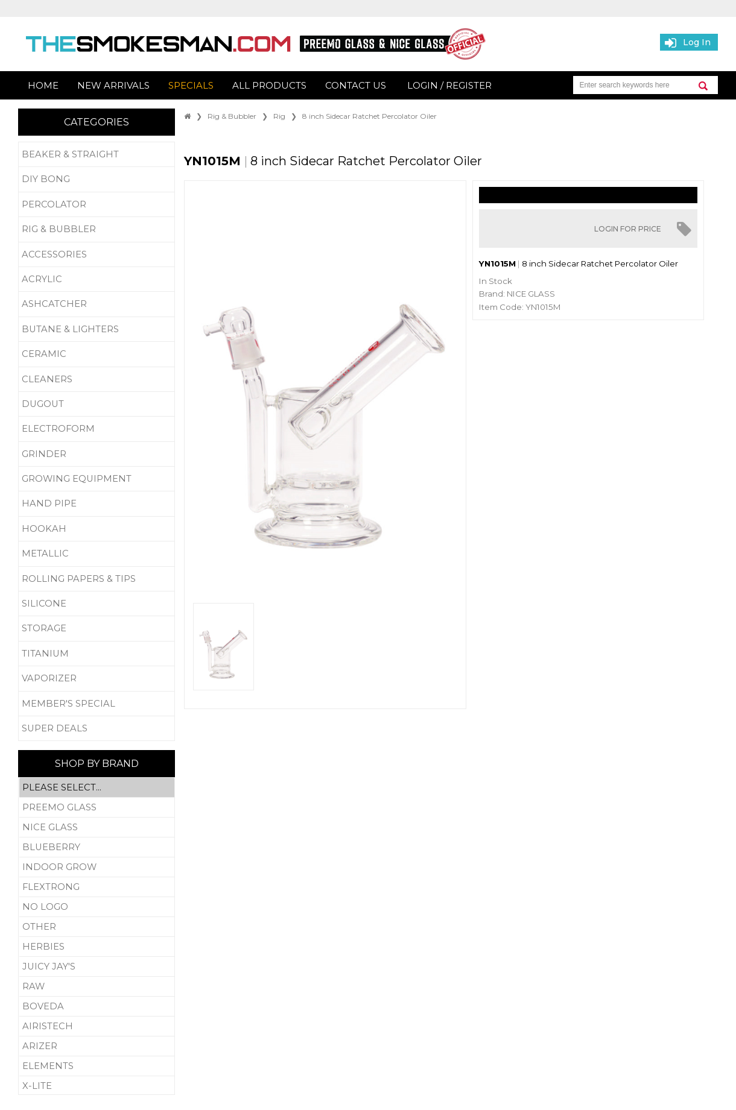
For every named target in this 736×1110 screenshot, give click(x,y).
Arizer (96, 1046)
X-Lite (96, 1086)
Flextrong (96, 887)
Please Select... (96, 788)
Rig (279, 116)
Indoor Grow (96, 867)
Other (96, 927)
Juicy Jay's (96, 967)
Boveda (96, 1007)
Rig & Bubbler (232, 116)
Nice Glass (96, 827)
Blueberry (96, 847)
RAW (96, 987)
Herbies (96, 947)
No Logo (96, 907)
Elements (96, 1066)
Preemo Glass (96, 808)
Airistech (96, 1026)
